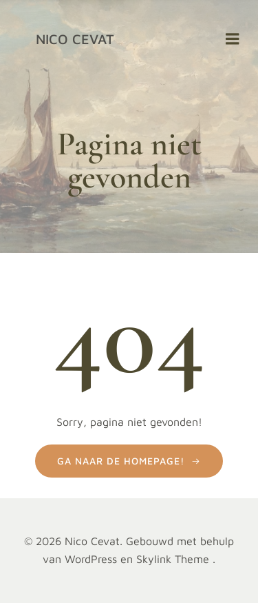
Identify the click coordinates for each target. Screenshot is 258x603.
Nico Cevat (75, 39)
